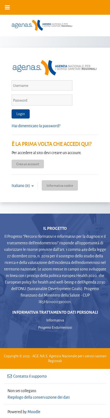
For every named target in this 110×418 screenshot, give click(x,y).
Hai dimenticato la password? (36, 125)
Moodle (34, 411)
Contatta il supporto (27, 376)
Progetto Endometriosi (55, 327)
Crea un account (27, 164)
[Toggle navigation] (100, 25)
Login (20, 113)
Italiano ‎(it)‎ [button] (21, 185)
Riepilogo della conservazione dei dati (38, 397)
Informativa (55, 320)
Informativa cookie (60, 185)
